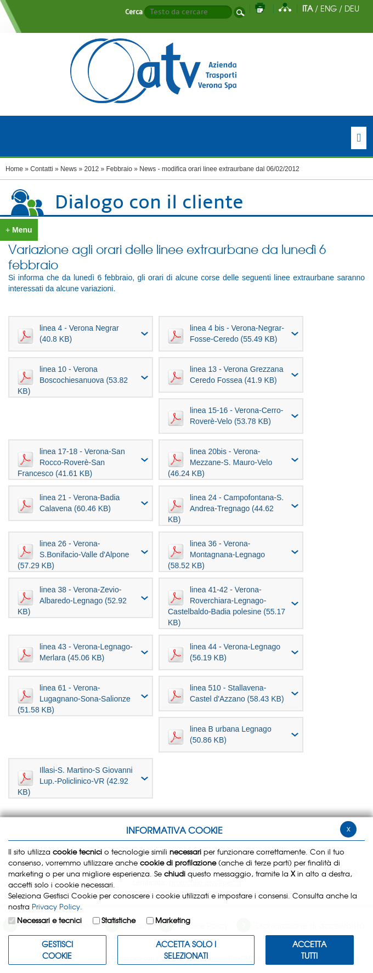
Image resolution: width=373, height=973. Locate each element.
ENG (328, 8)
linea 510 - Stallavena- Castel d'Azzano (226, 693)
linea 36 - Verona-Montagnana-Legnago (216, 554)
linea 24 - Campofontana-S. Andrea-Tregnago (226, 508)
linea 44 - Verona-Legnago (224, 652)
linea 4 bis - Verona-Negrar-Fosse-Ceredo (226, 334)
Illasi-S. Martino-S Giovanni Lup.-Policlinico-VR (75, 781)
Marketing (172, 920)
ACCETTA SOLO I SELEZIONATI (186, 949)
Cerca (134, 12)
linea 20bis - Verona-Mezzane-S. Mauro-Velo (220, 462)
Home (14, 169)
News (68, 169)
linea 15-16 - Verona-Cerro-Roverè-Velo (225, 416)
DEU (351, 8)
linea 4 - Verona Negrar (68, 334)
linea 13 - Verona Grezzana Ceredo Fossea (225, 375)
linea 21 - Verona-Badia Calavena (69, 503)
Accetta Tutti (309, 949)
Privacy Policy (56, 906)
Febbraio (119, 169)
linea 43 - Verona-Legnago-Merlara (75, 652)
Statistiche (118, 920)
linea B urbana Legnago (220, 735)
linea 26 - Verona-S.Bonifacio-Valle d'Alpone (73, 554)
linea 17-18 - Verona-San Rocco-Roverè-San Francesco (71, 462)
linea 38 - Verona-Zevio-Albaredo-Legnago (72, 600)
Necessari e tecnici (49, 920)
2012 (91, 169)
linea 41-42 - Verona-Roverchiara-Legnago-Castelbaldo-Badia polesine (226, 606)
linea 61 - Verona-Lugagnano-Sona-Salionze (74, 698)
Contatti (41, 169)
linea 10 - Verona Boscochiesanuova (73, 380)
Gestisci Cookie (57, 949)
